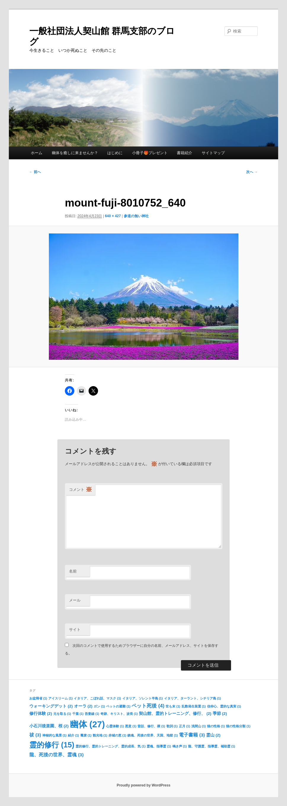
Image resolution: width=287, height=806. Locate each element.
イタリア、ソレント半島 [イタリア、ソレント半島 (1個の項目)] (142, 698)
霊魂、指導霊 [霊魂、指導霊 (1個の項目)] (159, 746)
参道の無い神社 (136, 216)
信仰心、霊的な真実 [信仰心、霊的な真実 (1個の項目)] (224, 706)
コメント (80, 490)
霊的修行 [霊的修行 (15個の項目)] (51, 745)
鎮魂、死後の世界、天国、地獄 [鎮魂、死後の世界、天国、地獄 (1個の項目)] (152, 735)
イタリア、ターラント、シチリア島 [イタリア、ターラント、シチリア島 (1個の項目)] (192, 698)
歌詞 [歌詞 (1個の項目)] (172, 726)
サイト (75, 629)
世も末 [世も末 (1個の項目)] (173, 706)
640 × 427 (113, 216)
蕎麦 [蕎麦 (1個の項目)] (86, 735)
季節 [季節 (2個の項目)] (220, 713)
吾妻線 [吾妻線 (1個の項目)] (92, 713)
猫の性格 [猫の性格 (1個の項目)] (216, 726)
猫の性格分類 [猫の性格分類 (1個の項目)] (238, 726)
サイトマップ (213, 153)
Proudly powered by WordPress (143, 785)
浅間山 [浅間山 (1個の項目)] (198, 726)
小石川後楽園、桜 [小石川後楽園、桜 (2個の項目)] (48, 726)
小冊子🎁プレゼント (150, 153)
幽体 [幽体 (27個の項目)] (87, 724)
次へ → (252, 172)
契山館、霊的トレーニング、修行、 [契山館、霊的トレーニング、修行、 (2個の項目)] (175, 713)
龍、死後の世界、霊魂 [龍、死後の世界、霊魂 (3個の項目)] (56, 754)
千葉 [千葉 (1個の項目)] (78, 713)
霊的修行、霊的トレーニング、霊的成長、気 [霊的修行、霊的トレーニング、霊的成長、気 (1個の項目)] (110, 746)
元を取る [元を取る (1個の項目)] (62, 713)
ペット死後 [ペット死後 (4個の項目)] (148, 706)
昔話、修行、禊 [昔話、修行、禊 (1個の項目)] (151, 726)
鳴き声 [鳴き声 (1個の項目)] (179, 746)
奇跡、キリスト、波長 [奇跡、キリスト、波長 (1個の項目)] (119, 713)
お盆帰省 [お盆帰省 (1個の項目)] (38, 698)
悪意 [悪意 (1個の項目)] (130, 726)
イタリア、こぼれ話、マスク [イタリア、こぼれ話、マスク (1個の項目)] (97, 698)
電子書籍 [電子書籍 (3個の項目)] (192, 734)
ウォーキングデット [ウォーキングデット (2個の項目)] (51, 706)
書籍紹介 (184, 153)
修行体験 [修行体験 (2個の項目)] (40, 713)
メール (75, 600)
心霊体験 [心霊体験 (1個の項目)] (115, 726)
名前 (73, 571)
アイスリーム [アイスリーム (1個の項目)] (60, 698)
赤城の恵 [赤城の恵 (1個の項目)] (117, 735)
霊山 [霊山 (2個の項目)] (213, 735)
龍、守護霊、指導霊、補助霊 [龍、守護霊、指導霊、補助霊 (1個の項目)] (211, 746)
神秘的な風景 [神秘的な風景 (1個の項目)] (54, 735)
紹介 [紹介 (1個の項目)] (73, 735)
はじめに (115, 153)
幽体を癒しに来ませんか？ (75, 153)
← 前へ (35, 172)
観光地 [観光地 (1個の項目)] (100, 735)
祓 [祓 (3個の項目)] (35, 734)
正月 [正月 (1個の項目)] (184, 726)
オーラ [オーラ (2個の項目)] (83, 706)
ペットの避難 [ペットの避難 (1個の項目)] (118, 706)
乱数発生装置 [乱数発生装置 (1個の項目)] (194, 706)
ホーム (36, 153)
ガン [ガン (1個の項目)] (99, 706)
